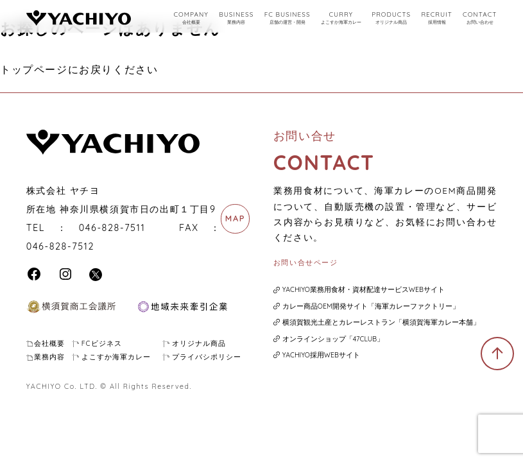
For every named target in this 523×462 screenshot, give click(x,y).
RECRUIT (436, 18)
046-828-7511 (112, 228)
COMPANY (191, 18)
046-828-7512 (60, 246)
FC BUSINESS (287, 18)
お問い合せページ (305, 262)
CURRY (341, 18)
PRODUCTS (391, 18)
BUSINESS (236, 18)
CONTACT (480, 18)
